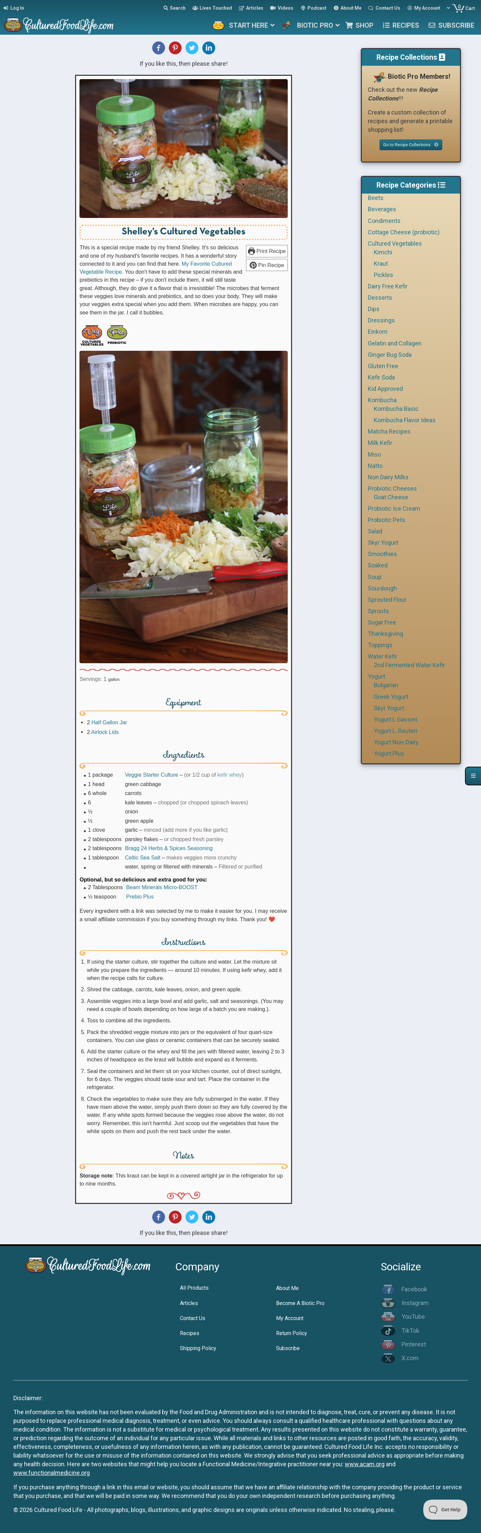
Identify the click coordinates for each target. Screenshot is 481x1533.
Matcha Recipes (389, 431)
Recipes (189, 1333)
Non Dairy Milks (388, 477)
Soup (375, 576)
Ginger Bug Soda (390, 354)
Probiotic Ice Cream (394, 508)
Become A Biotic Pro (300, 1303)
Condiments (384, 220)
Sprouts (378, 610)
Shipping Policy (198, 1348)
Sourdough (382, 588)
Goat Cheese (391, 497)
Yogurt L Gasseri (395, 719)
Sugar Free (382, 622)
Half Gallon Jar (109, 722)
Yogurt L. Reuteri (395, 730)
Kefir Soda (381, 377)
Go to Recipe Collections (411, 144)
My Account (289, 1318)
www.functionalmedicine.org (51, 1472)
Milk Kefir (380, 442)
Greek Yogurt (391, 696)
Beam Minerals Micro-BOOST (162, 887)
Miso (374, 454)
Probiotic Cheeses (392, 488)
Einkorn (378, 331)
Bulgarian (386, 685)
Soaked (378, 565)
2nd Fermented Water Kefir (409, 665)
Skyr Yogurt (383, 542)
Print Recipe (267, 251)
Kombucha (382, 400)
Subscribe (288, 1348)
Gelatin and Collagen (395, 343)
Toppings (380, 645)
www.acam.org (365, 1464)
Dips (374, 308)
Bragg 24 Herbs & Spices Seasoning (169, 848)
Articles (189, 1303)
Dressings (381, 320)
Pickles (383, 274)
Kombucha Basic (396, 408)
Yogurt (376, 676)
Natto (375, 465)
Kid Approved (385, 388)
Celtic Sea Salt (142, 857)
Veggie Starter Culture (151, 775)
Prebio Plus (140, 896)
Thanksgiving (385, 633)
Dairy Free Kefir (388, 286)
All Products (194, 1288)
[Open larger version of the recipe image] (183, 148)
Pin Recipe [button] (267, 265)
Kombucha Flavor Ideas (405, 420)
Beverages (382, 209)
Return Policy (291, 1333)
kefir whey (230, 775)
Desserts (380, 297)
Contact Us (192, 1318)
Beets (376, 197)
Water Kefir (382, 656)
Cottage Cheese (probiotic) (404, 232)
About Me (287, 1288)
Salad (375, 531)
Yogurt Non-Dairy (396, 742)
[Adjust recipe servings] (104, 679)
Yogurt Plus (389, 753)
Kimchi (383, 252)
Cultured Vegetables (395, 243)
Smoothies (382, 553)
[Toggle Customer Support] (445, 1510)
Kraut (381, 263)
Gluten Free (383, 365)
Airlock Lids (105, 732)
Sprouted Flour (387, 599)
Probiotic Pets (386, 519)
